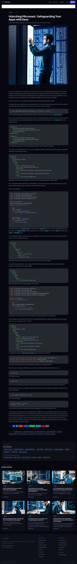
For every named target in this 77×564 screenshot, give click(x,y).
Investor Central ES (18, 449)
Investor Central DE (30, 449)
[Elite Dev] (6, 2)
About (67, 2)
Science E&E (33, 457)
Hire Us (72, 2)
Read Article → (6, 497)
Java (10, 12)
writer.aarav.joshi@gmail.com (8, 545)
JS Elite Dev (14, 452)
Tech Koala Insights (8, 457)
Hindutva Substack (63, 554)
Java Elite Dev (22, 452)
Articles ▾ (55, 2)
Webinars (62, 2)
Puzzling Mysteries (58, 449)
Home (50, 2)
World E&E (40, 457)
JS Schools (6, 452)
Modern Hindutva (46, 457)
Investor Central (8, 449)
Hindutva (67, 449)
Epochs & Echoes (48, 449)
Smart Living (40, 449)
